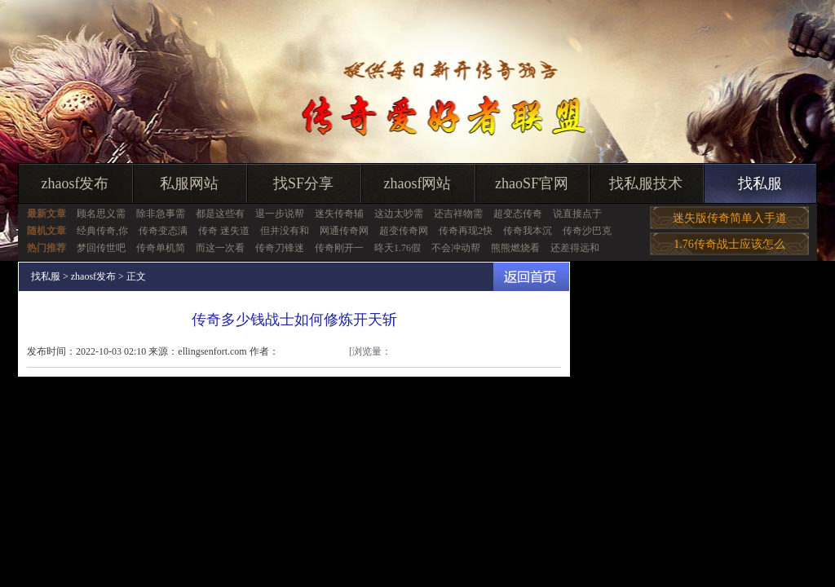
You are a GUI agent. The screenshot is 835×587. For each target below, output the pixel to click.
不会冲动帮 (455, 248)
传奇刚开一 (339, 248)
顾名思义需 (101, 213)
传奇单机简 (160, 248)
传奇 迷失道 (224, 230)
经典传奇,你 (102, 230)
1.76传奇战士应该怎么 (729, 244)
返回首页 (531, 277)
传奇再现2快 (466, 230)
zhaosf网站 (418, 183)
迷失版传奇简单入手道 (730, 218)
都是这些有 (220, 213)
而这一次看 (220, 248)
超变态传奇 (517, 213)
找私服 (760, 183)
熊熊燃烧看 (515, 248)
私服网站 (189, 183)
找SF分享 (303, 183)
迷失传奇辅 (339, 213)
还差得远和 (574, 248)
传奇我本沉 (527, 230)
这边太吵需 (398, 213)
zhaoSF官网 (531, 183)
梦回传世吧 (101, 248)
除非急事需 (160, 213)
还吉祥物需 (458, 213)
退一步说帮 (279, 213)
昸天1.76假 (397, 248)
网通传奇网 (344, 230)
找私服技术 (646, 183)
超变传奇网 (403, 230)
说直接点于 (577, 213)
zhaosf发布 (75, 183)
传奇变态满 (163, 230)
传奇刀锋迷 (279, 248)
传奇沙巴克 (587, 230)
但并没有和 (284, 230)
